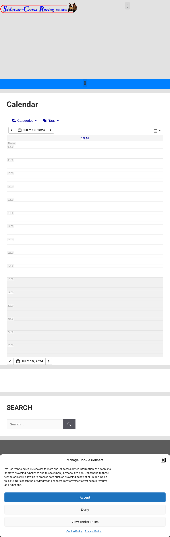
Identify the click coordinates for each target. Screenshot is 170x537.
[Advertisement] (85, 46)
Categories (24, 120)
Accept (85, 497)
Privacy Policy (93, 531)
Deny (85, 509)
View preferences (85, 521)
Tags (51, 120)
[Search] (69, 424)
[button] (163, 460)
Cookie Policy (74, 531)
